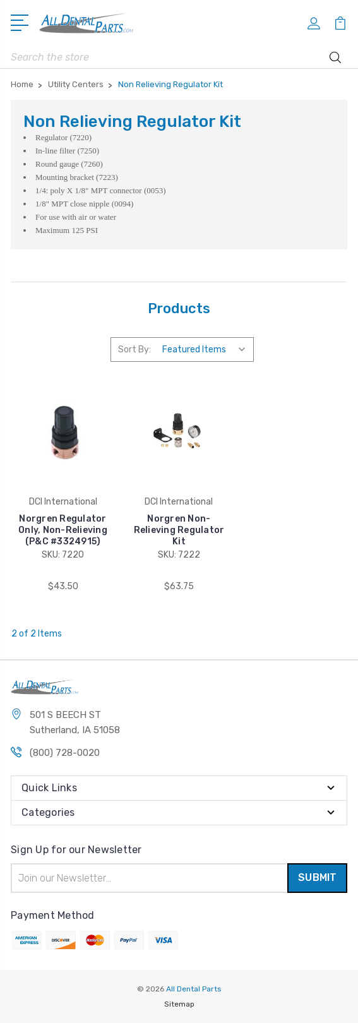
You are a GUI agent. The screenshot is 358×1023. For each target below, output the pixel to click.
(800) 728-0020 (65, 752)
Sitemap (179, 1004)
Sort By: (134, 349)
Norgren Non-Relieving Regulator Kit (179, 530)
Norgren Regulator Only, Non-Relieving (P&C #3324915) (62, 530)
